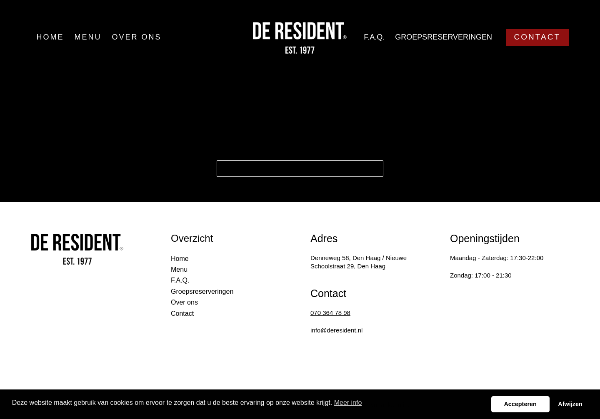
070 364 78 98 (330, 312)
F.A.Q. (374, 37)
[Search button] (375, 168)
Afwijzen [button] (570, 404)
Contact (182, 313)
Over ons (137, 37)
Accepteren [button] (520, 404)
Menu (88, 37)
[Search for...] (292, 168)
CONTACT (537, 36)
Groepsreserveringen (443, 37)
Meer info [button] (348, 402)
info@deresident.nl (336, 330)
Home (50, 37)
